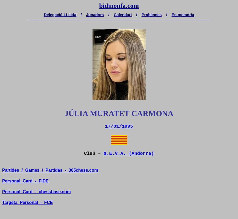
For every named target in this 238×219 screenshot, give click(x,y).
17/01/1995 (119, 126)
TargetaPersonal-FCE (27, 202)
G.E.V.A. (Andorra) (129, 153)
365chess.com (83, 170)
